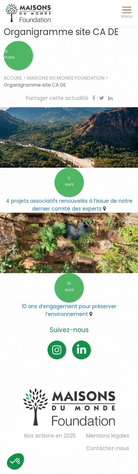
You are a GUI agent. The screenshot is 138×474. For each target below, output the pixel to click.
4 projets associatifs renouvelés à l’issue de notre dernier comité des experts (69, 204)
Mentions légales (107, 435)
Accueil (13, 78)
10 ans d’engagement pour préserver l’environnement (69, 310)
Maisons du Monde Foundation (66, 78)
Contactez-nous (107, 448)
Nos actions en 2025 (50, 435)
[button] (15, 461)
